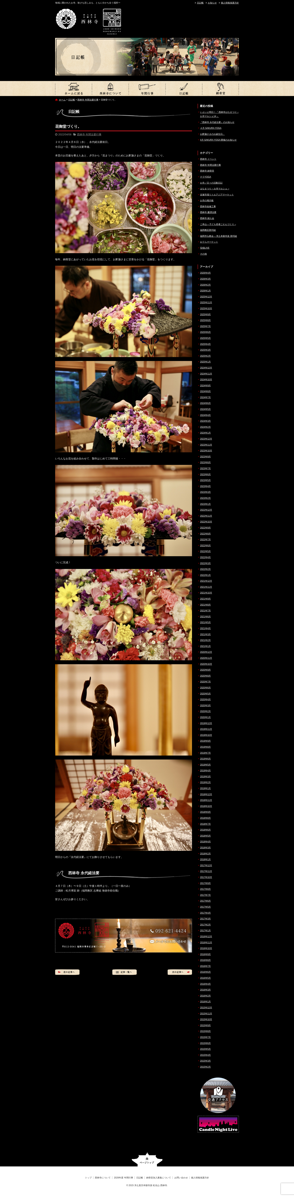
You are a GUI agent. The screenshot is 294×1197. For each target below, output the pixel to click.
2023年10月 (206, 450)
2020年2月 (205, 711)
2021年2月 (205, 640)
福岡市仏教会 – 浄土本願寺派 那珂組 (218, 236)
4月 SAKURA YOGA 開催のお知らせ (218, 140)
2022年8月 (205, 533)
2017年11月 (206, 871)
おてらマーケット (209, 242)
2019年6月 (205, 758)
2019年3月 (205, 776)
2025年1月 (205, 361)
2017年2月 (205, 924)
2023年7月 (205, 468)
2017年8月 (205, 889)
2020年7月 (205, 681)
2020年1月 (205, 717)
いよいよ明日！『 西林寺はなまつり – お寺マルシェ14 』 (219, 114)
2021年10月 (206, 592)
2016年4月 (205, 984)
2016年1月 (205, 1001)
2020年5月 (205, 693)
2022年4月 (205, 557)
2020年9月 (205, 670)
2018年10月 (206, 806)
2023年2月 (205, 498)
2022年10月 (206, 521)
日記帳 (200, 3)
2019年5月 (205, 764)
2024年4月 (205, 415)
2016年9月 (205, 954)
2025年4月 (205, 344)
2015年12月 (206, 1007)
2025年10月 (206, 308)
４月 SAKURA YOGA (210, 128)
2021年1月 (205, 646)
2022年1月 (205, 575)
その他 (203, 254)
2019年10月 (206, 735)
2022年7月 (205, 539)
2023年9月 (205, 456)
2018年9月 (205, 812)
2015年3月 (205, 1061)
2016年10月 (206, 948)
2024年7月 (205, 397)
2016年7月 (205, 966)
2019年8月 (205, 747)
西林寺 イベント (208, 159)
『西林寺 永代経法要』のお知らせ (217, 122)
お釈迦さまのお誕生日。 (212, 134)
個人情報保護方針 (230, 3)
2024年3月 (205, 421)
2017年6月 (205, 901)
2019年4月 (205, 770)
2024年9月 (205, 385)
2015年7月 (205, 1037)
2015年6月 (205, 1043)
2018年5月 (205, 836)
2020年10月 (206, 664)
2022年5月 (205, 551)
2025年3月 (205, 350)
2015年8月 (205, 1031)
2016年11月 (206, 942)
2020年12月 (206, 652)
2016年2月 (205, 995)
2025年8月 (205, 320)
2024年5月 (205, 409)
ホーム (62, 99)
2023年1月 (205, 504)
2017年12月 (206, 865)
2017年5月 (205, 907)
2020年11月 (206, 658)
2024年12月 (206, 367)
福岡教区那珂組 (208, 230)
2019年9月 (205, 741)
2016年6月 (205, 972)
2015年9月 (205, 1025)
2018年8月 (205, 818)
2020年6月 (205, 687)
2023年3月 (205, 492)
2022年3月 (205, 563)
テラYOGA (205, 177)
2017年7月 (205, 895)
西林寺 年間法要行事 (87, 99)
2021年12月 (206, 581)
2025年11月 (206, 302)
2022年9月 (205, 527)
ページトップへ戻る (147, 1159)
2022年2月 (205, 569)
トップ (73, 88)
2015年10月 (206, 1019)
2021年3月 (205, 634)
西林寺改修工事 (208, 206)
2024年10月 (206, 379)
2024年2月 (205, 427)
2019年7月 (205, 753)
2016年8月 (205, 960)
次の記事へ (180, 972)
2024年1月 (205, 433)
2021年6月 (205, 616)
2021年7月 (205, 610)
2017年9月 (205, 883)
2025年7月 (205, 326)
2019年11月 (206, 729)
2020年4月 (205, 699)
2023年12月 (206, 439)
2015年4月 (205, 1055)
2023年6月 (205, 474)
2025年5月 (205, 338)
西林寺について (110, 88)
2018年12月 (206, 794)
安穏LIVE (204, 248)
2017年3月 (205, 918)
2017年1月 (205, 930)
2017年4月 (205, 913)
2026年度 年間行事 (147, 88)
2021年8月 (205, 604)
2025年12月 (206, 296)
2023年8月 (205, 462)
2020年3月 (205, 705)
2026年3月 (205, 279)
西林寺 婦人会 (207, 218)
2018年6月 (205, 830)
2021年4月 (205, 628)
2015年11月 (206, 1013)
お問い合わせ (181, 1177)
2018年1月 (205, 859)
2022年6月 (205, 545)
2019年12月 (206, 723)
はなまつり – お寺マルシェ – (214, 188)
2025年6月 (205, 332)
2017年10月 (206, 877)
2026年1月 (205, 290)
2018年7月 (205, 824)
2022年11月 (206, 516)
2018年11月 (206, 800)
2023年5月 (205, 480)
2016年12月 (206, 936)
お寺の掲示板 (207, 200)
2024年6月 (205, 403)
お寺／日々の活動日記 (211, 183)
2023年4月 (205, 486)
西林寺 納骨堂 (207, 171)
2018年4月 (205, 841)
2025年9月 (205, 314)
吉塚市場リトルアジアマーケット (217, 194)
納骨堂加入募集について (220, 88)
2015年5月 (205, 1049)
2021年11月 (206, 587)
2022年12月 (206, 510)
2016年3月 (205, 989)
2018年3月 (205, 847)
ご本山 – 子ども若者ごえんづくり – (218, 224)
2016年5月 (205, 978)
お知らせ (212, 3)
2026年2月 (205, 285)
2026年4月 (205, 273)
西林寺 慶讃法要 (208, 212)
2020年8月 (205, 676)
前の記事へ (67, 972)
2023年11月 (206, 445)
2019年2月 (205, 782)
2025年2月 (205, 356)
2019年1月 (205, 788)
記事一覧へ (124, 972)
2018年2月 (205, 853)
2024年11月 (206, 373)
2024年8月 (205, 391)
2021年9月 (205, 598)
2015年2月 (205, 1067)
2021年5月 (205, 622)
